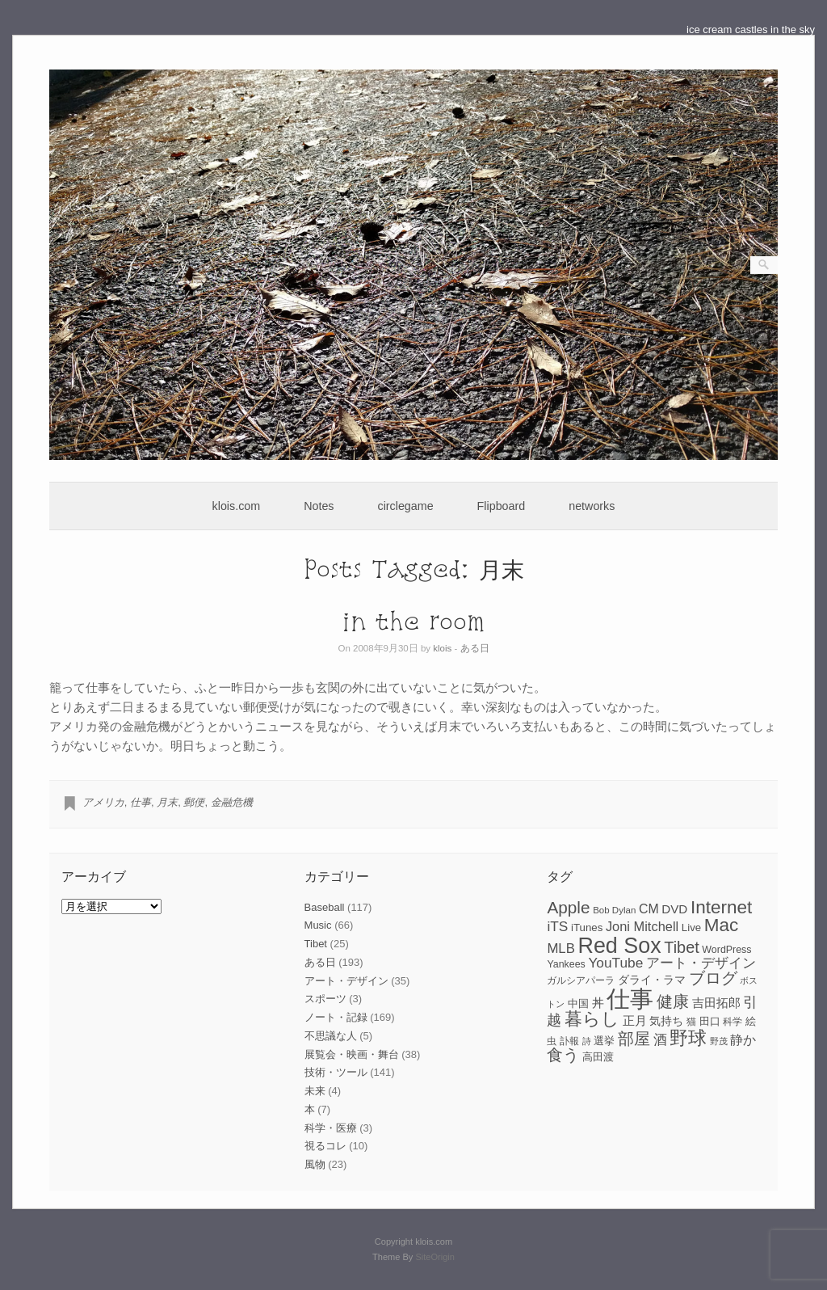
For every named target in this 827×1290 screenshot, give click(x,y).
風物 (314, 1164)
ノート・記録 (335, 1017)
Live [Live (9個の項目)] (691, 927)
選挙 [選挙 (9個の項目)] (604, 1041)
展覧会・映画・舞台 (351, 1054)
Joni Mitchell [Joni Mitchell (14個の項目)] (642, 926)
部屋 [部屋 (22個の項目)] (634, 1039)
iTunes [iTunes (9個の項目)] (586, 927)
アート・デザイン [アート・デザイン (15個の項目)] (701, 963)
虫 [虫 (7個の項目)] (551, 1041)
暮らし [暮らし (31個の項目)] (592, 1019)
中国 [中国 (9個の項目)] (578, 1003)
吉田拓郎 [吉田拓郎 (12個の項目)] (716, 1003)
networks (592, 506)
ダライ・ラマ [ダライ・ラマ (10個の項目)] (652, 979)
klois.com (236, 506)
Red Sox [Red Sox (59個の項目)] (619, 946)
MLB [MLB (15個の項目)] (560, 948)
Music (318, 925)
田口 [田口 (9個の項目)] (709, 1021)
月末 (167, 802)
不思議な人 (330, 1036)
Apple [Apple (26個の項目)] (568, 907)
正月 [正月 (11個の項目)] (635, 1020)
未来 (314, 1091)
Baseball (324, 907)
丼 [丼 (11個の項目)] (598, 1003)
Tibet (315, 944)
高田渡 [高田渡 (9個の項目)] (598, 1057)
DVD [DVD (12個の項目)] (674, 909)
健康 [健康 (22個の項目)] (673, 1001)
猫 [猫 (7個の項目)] (691, 1022)
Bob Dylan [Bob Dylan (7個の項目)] (614, 910)
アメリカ (103, 802)
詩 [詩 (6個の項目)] (586, 1041)
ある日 (474, 648)
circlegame (406, 506)
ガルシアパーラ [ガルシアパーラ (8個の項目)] (581, 980)
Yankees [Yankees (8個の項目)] (566, 964)
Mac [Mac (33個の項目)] (721, 925)
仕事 (140, 802)
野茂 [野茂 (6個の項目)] (719, 1041)
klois (442, 648)
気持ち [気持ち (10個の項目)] (666, 1020)
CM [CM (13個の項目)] (649, 909)
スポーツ (325, 999)
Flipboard (501, 506)
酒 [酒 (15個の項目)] (660, 1040)
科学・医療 (330, 1128)
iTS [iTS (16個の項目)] (557, 926)
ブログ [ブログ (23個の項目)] (713, 978)
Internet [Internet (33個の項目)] (721, 907)
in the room (413, 621)
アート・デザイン (346, 981)
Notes (319, 506)
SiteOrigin (435, 1257)
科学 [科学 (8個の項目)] (732, 1021)
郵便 (193, 802)
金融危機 (232, 802)
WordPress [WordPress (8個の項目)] (726, 949)
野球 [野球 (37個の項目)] (688, 1037)
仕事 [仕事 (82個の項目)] (630, 998)
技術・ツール (335, 1072)
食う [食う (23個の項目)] (563, 1055)
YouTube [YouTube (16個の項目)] (615, 963)
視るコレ (325, 1146)
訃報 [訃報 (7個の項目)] (569, 1041)
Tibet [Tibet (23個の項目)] (681, 947)
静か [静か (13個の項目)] (743, 1040)
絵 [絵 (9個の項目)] (750, 1021)
